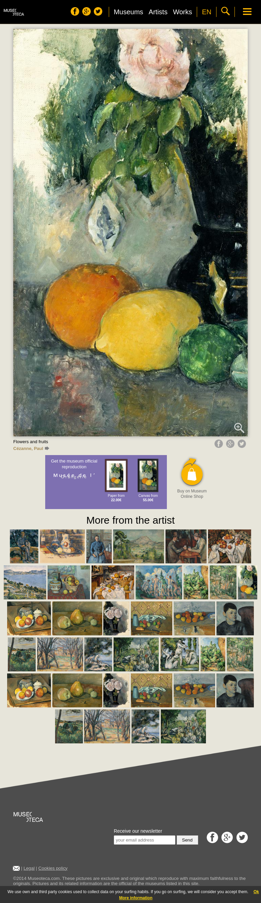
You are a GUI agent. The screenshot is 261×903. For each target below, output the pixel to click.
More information (136, 898)
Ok (256, 891)
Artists (158, 12)
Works (182, 12)
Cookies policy (53, 868)
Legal (29, 868)
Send (187, 840)
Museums (128, 12)
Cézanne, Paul (31, 448)
